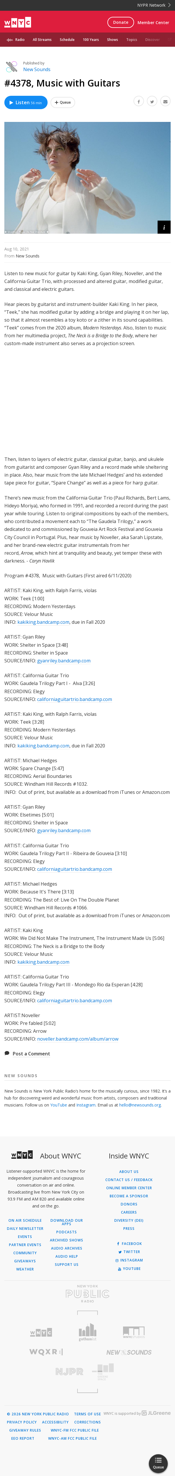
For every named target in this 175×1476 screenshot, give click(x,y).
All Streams (42, 39)
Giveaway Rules (25, 1430)
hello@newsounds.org (140, 1105)
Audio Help (66, 1256)
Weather (25, 1269)
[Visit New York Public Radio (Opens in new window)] (87, 1293)
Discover (152, 39)
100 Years (91, 39)
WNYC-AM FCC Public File (72, 1438)
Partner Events (25, 1245)
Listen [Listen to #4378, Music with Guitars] (25, 102)
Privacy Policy (22, 1422)
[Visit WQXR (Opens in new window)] (46, 1352)
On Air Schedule (25, 1220)
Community (25, 1253)
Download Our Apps (66, 1222)
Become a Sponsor (129, 1196)
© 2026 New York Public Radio (38, 1414)
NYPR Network (154, 5)
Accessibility (55, 1422)
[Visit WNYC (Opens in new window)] (41, 1332)
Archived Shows (66, 1240)
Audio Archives (66, 1248)
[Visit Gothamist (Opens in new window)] (87, 1332)
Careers (129, 1212)
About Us (129, 1172)
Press (129, 1228)
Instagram (85, 1105)
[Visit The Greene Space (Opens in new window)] (129, 1372)
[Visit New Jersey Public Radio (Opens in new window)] (46, 1371)
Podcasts (66, 1232)
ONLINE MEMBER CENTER (129, 1188)
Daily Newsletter (25, 1228)
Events (25, 1237)
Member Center (153, 22)
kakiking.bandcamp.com (43, 622)
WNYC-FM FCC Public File (75, 1430)
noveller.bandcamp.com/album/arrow (77, 1039)
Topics (131, 39)
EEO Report (23, 1438)
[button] (164, 227)
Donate (120, 22)
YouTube (58, 1105)
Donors (129, 1204)
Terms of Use (87, 1414)
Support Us (67, 1264)
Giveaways (25, 1261)
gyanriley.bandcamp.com (64, 660)
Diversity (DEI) (129, 1220)
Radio (20, 39)
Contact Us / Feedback (129, 1180)
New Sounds (36, 69)
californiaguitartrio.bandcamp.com (74, 699)
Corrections (87, 1422)
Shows (112, 39)
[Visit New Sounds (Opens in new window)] (129, 1352)
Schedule (67, 39)
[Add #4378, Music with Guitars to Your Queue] (62, 102)
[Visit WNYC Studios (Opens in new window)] (134, 1332)
